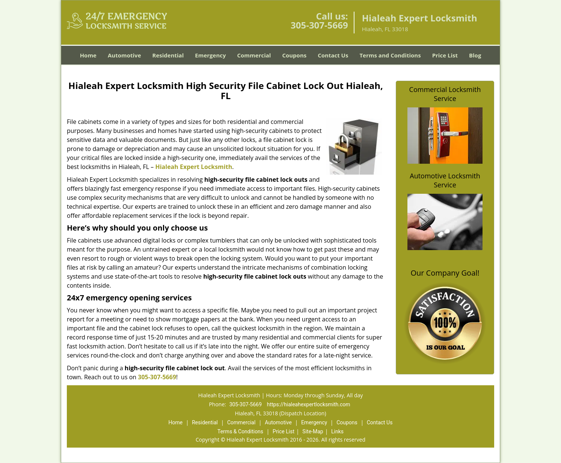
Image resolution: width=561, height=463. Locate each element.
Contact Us (333, 55)
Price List (445, 55)
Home (88, 55)
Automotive (124, 55)
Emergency (210, 55)
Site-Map (312, 431)
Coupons (294, 55)
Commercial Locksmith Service (445, 94)
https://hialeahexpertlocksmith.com (308, 404)
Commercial (254, 55)
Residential (168, 55)
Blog (475, 55)
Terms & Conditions (240, 431)
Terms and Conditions (390, 55)
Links (337, 431)
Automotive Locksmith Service (445, 180)
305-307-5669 (319, 25)
